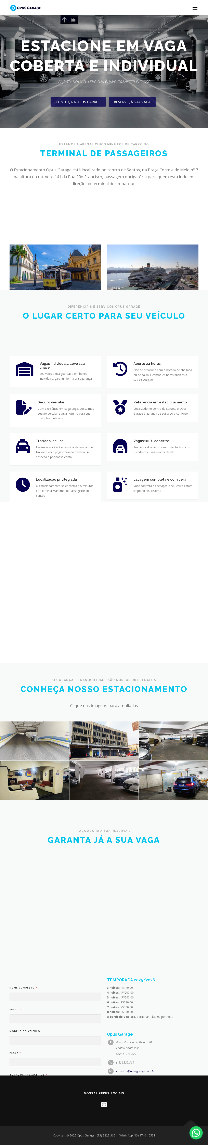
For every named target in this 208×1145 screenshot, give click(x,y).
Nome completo (23, 1071)
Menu (194, 8)
